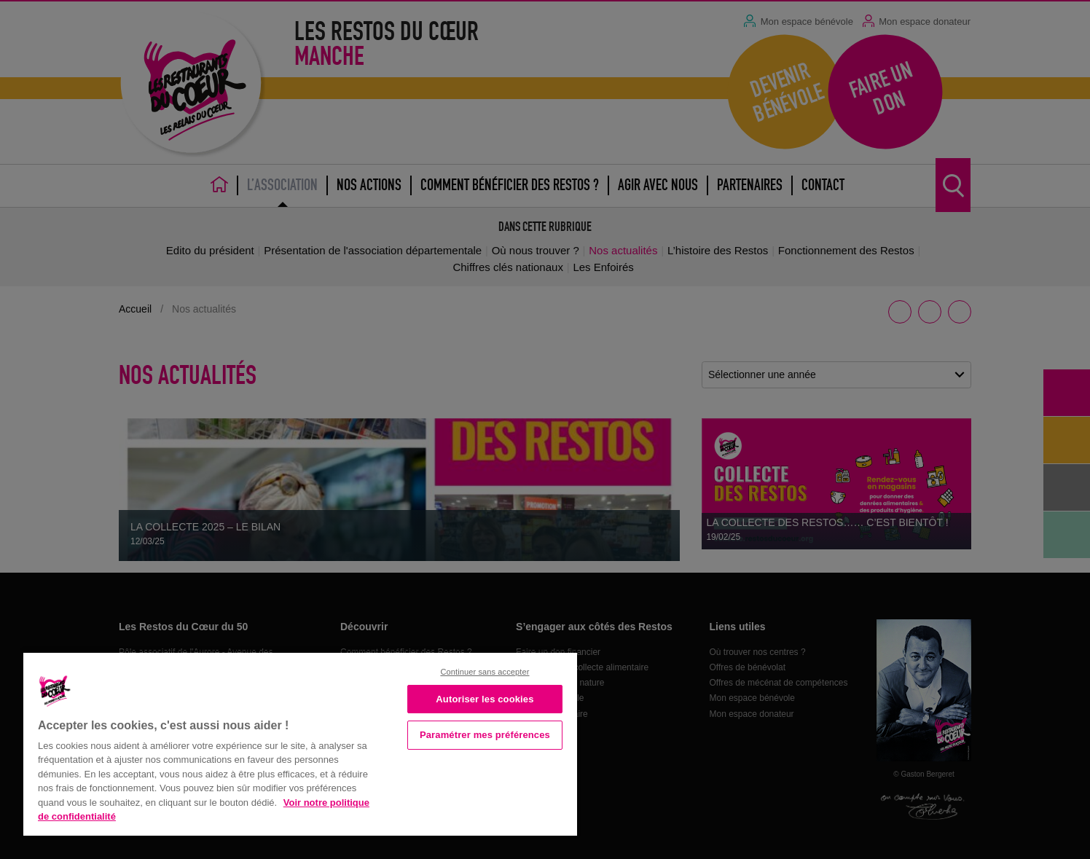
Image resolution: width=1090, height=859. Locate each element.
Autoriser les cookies (484, 699)
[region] (300, 743)
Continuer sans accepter (484, 671)
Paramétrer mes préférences (485, 734)
